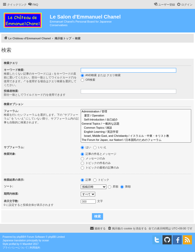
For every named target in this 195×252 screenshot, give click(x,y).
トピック (101, 179)
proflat (12, 244)
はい (86, 147)
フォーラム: (11, 110)
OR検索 (88, 79)
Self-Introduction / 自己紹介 (136, 120)
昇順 (113, 186)
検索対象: (10, 153)
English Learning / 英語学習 (136, 132)
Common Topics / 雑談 (136, 128)
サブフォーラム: (14, 147)
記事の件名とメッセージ (98, 153)
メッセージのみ (93, 158)
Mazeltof (27, 244)
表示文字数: (11, 201)
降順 (125, 186)
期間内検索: (11, 193)
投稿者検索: (11, 90)
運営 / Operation (136, 116)
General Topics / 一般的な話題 (136, 124)
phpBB (20, 237)
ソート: (8, 186)
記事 (86, 179)
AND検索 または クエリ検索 (101, 75)
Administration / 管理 (136, 112)
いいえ (99, 147)
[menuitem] (33, 5)
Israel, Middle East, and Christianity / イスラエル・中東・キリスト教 (136, 136)
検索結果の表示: (14, 179)
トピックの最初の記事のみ (100, 167)
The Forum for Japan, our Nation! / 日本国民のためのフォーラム (136, 140)
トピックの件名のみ (96, 162)
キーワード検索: (14, 69)
